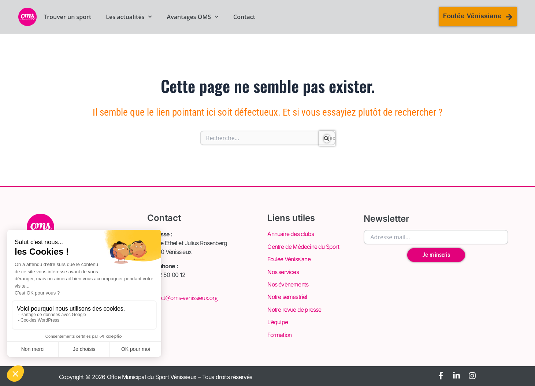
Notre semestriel (287, 296)
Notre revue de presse (295, 308)
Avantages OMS (193, 16)
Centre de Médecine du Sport (304, 246)
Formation (279, 333)
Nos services (283, 271)
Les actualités (129, 16)
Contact (244, 17)
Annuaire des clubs (291, 234)
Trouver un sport (67, 17)
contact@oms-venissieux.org (182, 298)
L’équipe (277, 321)
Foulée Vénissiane (289, 259)
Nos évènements (288, 284)
